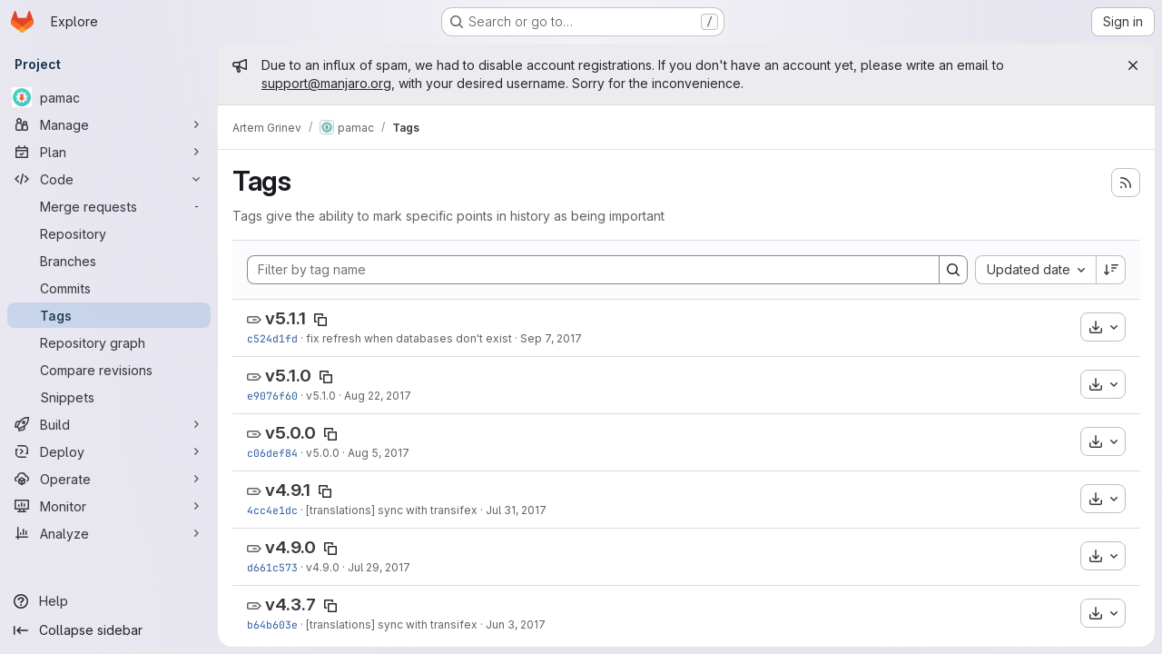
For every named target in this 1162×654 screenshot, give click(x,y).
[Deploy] (109, 451)
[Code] (109, 179)
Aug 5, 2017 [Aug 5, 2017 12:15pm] (378, 453)
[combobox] (1035, 269)
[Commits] (109, 288)
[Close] (1133, 65)
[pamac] (109, 97)
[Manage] (109, 124)
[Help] (109, 601)
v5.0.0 (290, 432)
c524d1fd (272, 338)
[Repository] (109, 233)
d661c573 (272, 567)
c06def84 (272, 453)
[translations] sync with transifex (392, 510)
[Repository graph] (109, 342)
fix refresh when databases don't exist (409, 338)
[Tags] (109, 315)
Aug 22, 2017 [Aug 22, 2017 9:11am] (377, 395)
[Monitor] (109, 506)
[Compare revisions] (109, 369)
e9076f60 (272, 395)
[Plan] (109, 151)
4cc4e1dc (272, 510)
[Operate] (109, 478)
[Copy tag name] (320, 320)
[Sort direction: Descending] (1111, 269)
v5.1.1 (285, 318)
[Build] (109, 424)
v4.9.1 (287, 490)
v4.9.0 (290, 547)
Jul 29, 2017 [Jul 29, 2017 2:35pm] (379, 567)
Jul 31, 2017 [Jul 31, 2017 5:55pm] (516, 510)
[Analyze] (109, 533)
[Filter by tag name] (593, 269)
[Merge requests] (109, 206)
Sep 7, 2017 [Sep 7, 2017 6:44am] (551, 338)
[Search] (953, 269)
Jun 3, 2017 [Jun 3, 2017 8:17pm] (516, 624)
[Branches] (109, 260)
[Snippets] (109, 397)
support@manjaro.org (326, 83)
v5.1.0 (288, 375)
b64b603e (272, 624)
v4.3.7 (290, 604)
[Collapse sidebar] (109, 630)
